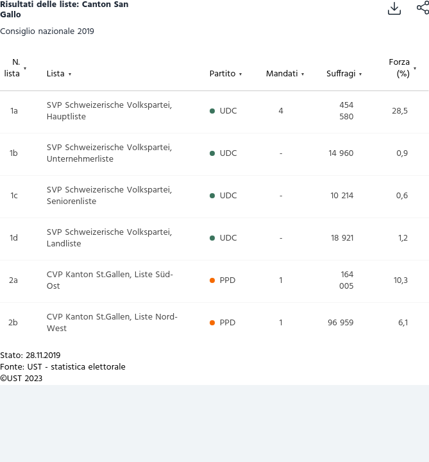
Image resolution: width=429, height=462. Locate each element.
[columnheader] (23, 71)
